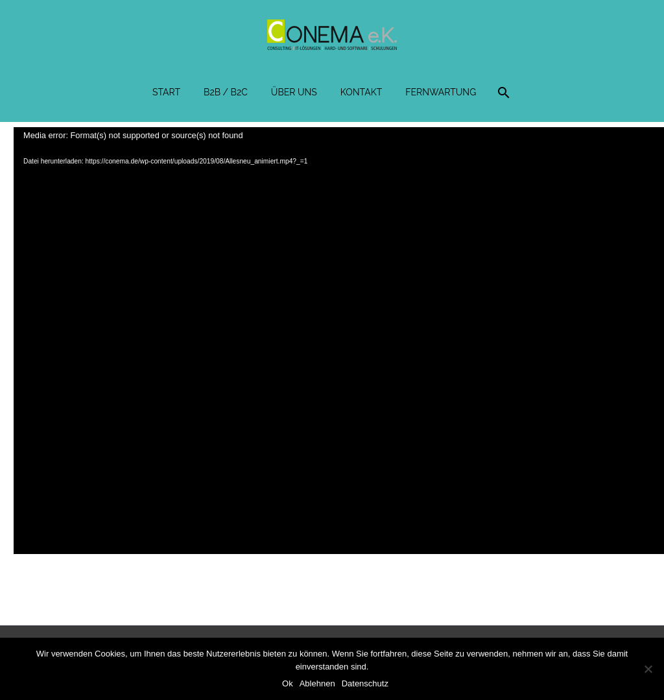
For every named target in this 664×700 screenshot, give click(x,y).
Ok (287, 683)
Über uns (294, 92)
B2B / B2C (226, 92)
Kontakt (361, 92)
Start (166, 92)
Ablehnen (317, 683)
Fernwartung (440, 92)
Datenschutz (365, 683)
